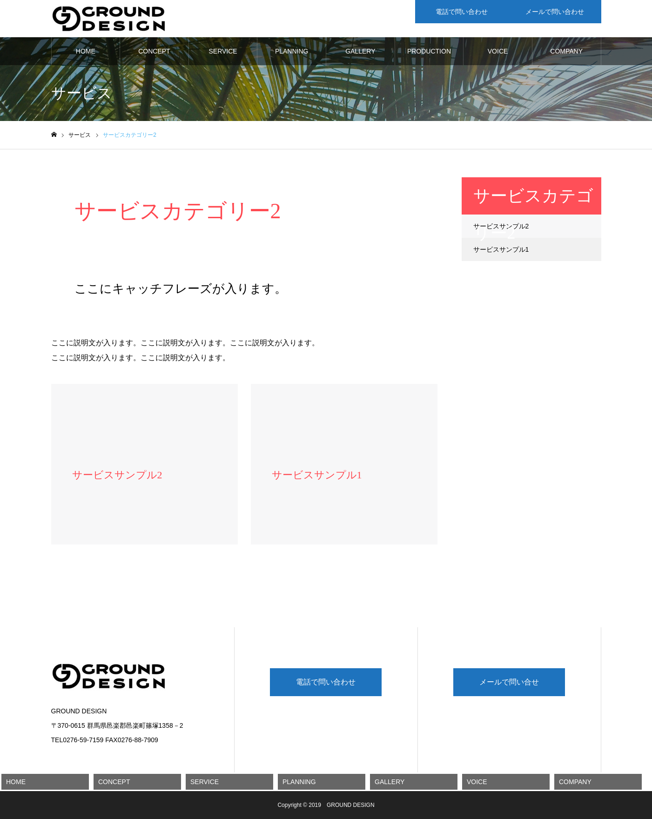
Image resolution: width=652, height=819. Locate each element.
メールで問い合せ (509, 682)
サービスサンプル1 (501, 249)
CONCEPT (154, 51)
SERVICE (222, 51)
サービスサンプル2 (501, 226)
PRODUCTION (429, 51)
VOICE (498, 51)
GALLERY (360, 51)
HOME (85, 51)
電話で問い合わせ (326, 682)
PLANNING (292, 51)
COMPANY (566, 51)
